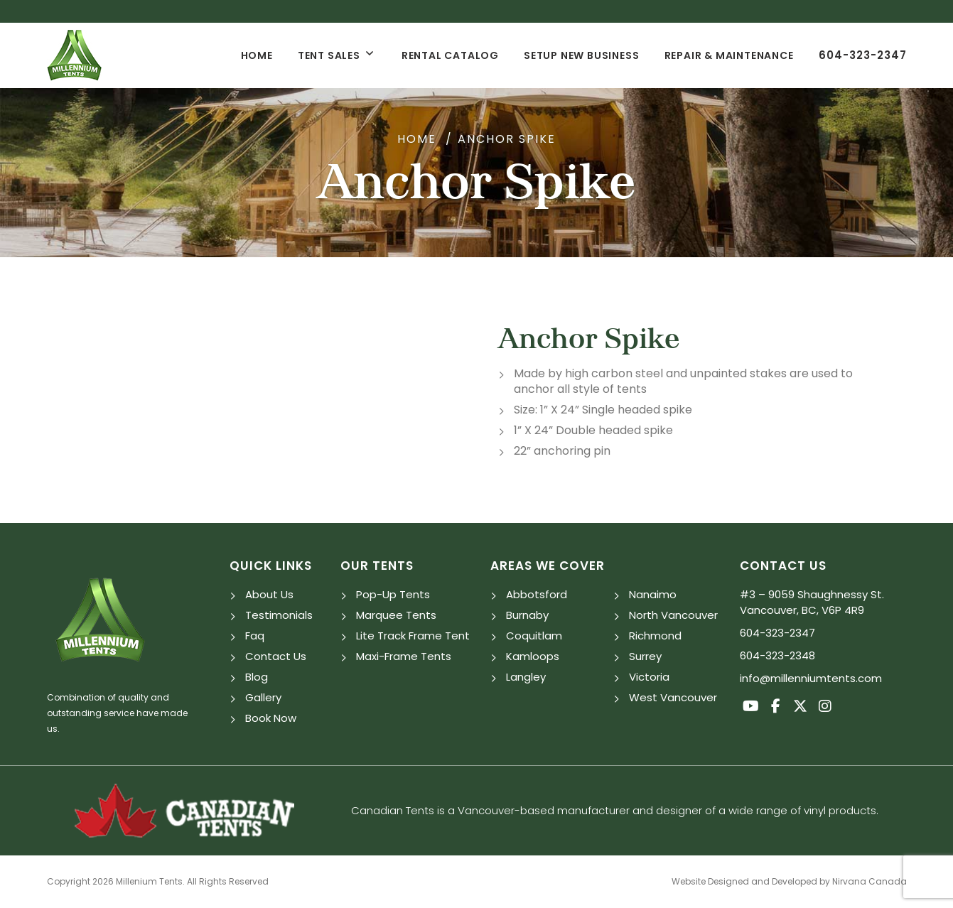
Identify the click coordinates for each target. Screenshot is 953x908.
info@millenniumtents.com (811, 678)
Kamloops (532, 656)
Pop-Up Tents (393, 594)
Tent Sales (329, 55)
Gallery (263, 697)
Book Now (270, 717)
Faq (254, 635)
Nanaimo (653, 594)
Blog (256, 676)
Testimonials (279, 614)
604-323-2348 (777, 655)
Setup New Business (581, 55)
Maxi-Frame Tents (403, 656)
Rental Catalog (450, 55)
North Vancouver (673, 614)
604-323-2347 (863, 55)
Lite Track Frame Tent (413, 635)
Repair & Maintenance (729, 55)
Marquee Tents (396, 614)
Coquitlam (534, 635)
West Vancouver (673, 697)
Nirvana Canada (869, 881)
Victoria (649, 676)
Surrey (645, 656)
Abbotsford (536, 594)
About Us (269, 594)
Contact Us (275, 656)
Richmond (655, 635)
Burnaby (527, 614)
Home (257, 55)
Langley (526, 676)
